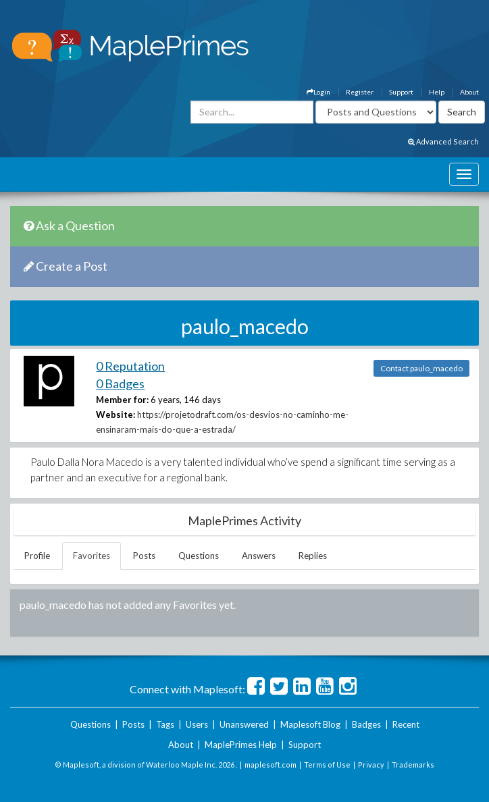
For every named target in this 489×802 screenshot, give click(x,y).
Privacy (371, 764)
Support (401, 92)
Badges (366, 724)
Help (436, 92)
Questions (198, 555)
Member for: (122, 399)
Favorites (91, 555)
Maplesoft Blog (310, 724)
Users (197, 724)
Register (360, 92)
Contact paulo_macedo (421, 368)
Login (318, 92)
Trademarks (413, 764)
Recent (405, 724)
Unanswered (244, 724)
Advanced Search (443, 141)
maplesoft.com (270, 764)
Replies (313, 555)
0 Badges (120, 383)
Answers (259, 555)
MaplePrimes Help (241, 744)
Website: (115, 414)
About (469, 92)
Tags (165, 724)
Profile (37, 555)
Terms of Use (327, 764)
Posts (144, 555)
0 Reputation (130, 365)
